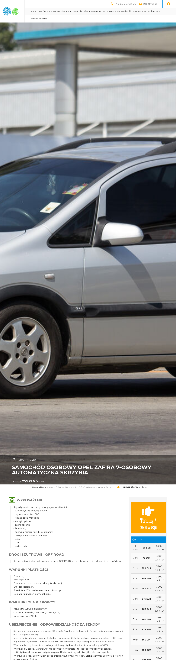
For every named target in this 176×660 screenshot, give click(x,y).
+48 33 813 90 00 (125, 3)
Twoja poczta (74, 11)
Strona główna (39, 487)
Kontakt (64, 11)
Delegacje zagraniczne (123, 11)
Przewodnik (105, 11)
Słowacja (94, 11)
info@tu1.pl (150, 3)
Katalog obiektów (97, 19)
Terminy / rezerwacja (148, 517)
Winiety (85, 11)
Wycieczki (155, 11)
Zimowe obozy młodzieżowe (74, 19)
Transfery (139, 11)
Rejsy (147, 11)
